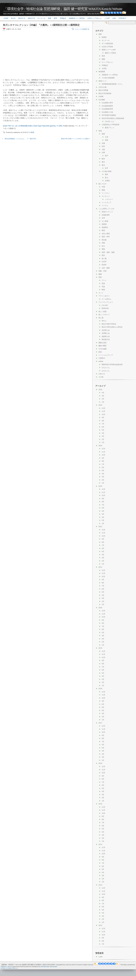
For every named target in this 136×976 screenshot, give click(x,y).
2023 (100, 486)
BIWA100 (105, 308)
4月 (103, 392)
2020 (100, 607)
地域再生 (105, 227)
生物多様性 (106, 215)
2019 (100, 648)
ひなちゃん (106, 367)
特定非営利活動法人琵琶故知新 (113, 118)
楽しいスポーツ (104, 314)
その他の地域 (106, 171)
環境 (103, 230)
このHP (107, 18)
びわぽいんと (109, 121)
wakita (101, 361)
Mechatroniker (45, 966)
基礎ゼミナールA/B (109, 50)
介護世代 (102, 358)
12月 (103, 408)
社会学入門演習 (107, 46)
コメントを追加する (82, 29)
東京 (103, 162)
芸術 (100, 277)
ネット (101, 293)
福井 (106, 174)
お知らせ (102, 374)
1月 (103, 402)
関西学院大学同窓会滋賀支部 (112, 364)
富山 (106, 177)
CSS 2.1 (15, 968)
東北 (103, 165)
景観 (103, 249)
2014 (100, 844)
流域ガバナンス (107, 212)
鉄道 (100, 352)
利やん (104, 321)
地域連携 (102, 71)
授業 (49, 18)
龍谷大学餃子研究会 (109, 324)
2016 (100, 763)
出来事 (101, 96)
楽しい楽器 (103, 311)
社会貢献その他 (107, 112)
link (114, 18)
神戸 (106, 156)
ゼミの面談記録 (107, 43)
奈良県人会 (106, 330)
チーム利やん (106, 299)
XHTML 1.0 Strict (6, 968)
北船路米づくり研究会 (77, 18)
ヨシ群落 (105, 221)
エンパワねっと (107, 62)
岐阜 (103, 159)
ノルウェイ (109, 199)
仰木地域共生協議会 (109, 115)
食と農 (104, 258)
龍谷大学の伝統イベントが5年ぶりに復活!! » (75, 138)
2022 (100, 526)
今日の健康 (103, 349)
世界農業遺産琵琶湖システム (112, 84)
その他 (101, 377)
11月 (103, 411)
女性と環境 (106, 233)
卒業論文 (63, 18)
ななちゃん (106, 371)
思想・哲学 (106, 236)
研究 (55, 18)
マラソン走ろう (104, 296)
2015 (100, 804)
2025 (100, 405)
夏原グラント (109, 127)
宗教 (103, 243)
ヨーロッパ (106, 196)
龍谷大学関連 (103, 90)
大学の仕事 (103, 87)
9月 (103, 417)
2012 (100, 925)
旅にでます (103, 184)
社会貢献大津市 (107, 103)
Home (6, 18)
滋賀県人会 (106, 336)
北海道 (107, 180)
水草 (103, 218)
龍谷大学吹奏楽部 (105, 93)
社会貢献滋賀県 (107, 106)
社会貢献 (102, 99)
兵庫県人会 (106, 333)
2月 (103, 399)
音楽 (103, 283)
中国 (103, 187)
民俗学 (104, 265)
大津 (106, 137)
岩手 (106, 168)
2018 (100, 688)
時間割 (104, 37)
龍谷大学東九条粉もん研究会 (112, 327)
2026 (100, 389)
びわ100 (105, 305)
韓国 (103, 190)
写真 (103, 286)
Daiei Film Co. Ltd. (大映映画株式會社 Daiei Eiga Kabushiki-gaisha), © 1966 (32, 126)
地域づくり (103, 81)
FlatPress (4, 966)
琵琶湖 (104, 224)
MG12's (9, 966)
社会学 (104, 261)
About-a (21, 18)
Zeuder (55, 966)
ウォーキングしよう (106, 302)
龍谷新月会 (106, 339)
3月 (103, 396)
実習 (103, 56)
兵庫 (103, 152)
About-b (31, 18)
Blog (13, 18)
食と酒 (101, 318)
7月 (103, 424)
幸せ (103, 246)
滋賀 (103, 134)
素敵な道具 (103, 342)
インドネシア (106, 202)
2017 (100, 723)
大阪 (103, 149)
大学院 (104, 68)
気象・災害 (103, 271)
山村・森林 (106, 268)
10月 (103, 414)
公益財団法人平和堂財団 (110, 124)
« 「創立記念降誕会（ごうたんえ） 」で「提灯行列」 (19, 138)
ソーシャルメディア (106, 355)
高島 (106, 140)
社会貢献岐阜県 (107, 109)
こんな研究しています (106, 209)
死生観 (104, 240)
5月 (103, 430)
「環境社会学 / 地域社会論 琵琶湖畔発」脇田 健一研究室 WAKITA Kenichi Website (63, 9)
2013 (100, 885)
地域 (100, 131)
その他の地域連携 (108, 78)
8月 (103, 421)
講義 (103, 59)
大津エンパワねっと (94, 18)
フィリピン (106, 193)
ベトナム (105, 205)
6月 (103, 427)
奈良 (103, 146)
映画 (32, 132)
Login (101, 956)
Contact (122, 18)
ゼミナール (41, 18)
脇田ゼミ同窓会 (110, 53)
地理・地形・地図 (108, 252)
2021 (100, 567)
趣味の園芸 (103, 346)
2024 (100, 445)
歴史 (103, 255)
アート (104, 280)
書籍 (100, 274)
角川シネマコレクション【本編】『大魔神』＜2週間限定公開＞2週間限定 (41, 25)
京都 (103, 143)
